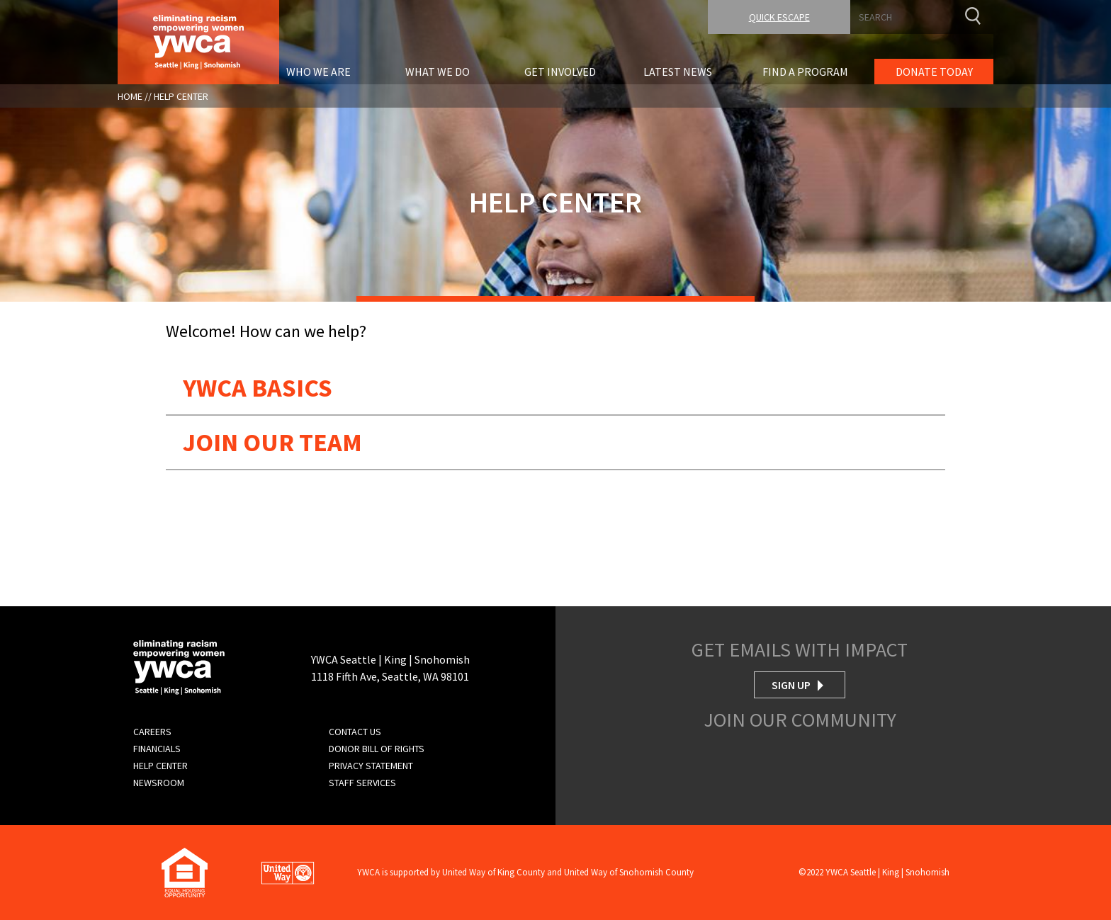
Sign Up (791, 685)
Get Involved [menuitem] (560, 71)
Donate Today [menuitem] (934, 71)
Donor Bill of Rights (376, 748)
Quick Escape (779, 17)
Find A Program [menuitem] (805, 71)
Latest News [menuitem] (677, 71)
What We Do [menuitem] (437, 71)
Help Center (181, 96)
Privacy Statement (371, 765)
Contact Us (355, 731)
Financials (157, 748)
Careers (152, 731)
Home (130, 96)
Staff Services (362, 782)
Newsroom (158, 782)
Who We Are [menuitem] (318, 71)
